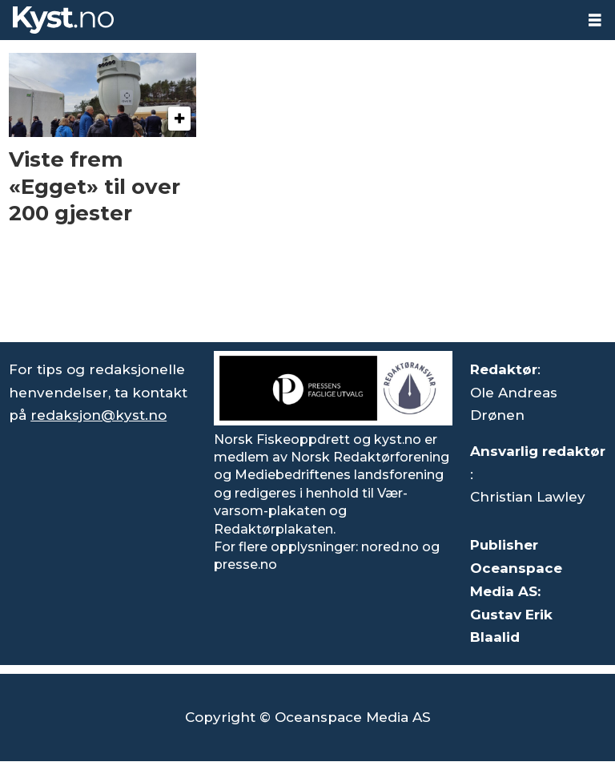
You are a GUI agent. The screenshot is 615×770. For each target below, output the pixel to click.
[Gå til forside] (63, 20)
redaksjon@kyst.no (98, 415)
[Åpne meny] (595, 20)
